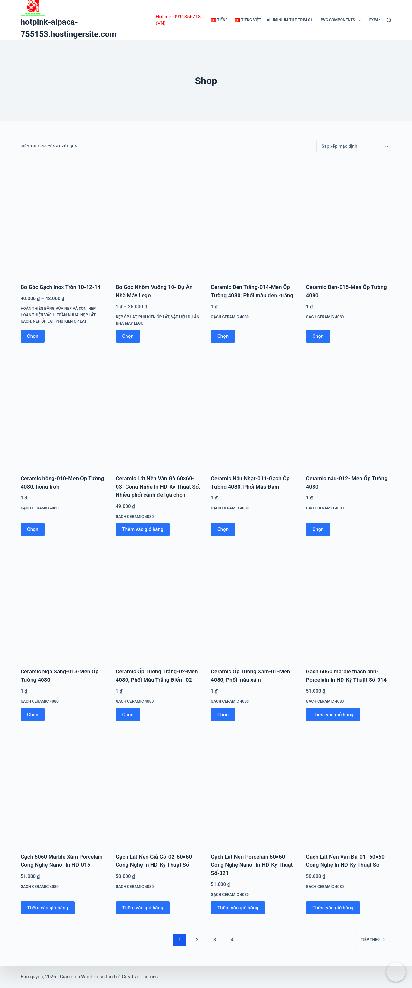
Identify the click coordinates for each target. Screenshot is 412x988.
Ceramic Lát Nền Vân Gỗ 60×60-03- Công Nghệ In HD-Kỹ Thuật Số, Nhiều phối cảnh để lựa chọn (158, 486)
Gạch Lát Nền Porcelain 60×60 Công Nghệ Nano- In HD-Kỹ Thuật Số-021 (252, 864)
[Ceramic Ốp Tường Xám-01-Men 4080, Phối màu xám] (253, 603)
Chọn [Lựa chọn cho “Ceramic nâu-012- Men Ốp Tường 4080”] (318, 529)
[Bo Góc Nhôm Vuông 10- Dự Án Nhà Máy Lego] (158, 218)
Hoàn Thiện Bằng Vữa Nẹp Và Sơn (53, 308)
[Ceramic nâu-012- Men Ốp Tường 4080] (349, 409)
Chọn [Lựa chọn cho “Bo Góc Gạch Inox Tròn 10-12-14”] (32, 336)
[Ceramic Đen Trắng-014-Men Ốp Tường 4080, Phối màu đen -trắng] (253, 218)
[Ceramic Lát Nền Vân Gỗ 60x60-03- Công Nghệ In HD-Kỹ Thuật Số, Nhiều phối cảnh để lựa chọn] (158, 409)
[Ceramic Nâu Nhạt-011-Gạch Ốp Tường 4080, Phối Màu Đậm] (253, 409)
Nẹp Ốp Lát (43, 321)
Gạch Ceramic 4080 (230, 317)
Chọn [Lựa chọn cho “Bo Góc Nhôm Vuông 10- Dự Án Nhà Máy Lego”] (128, 336)
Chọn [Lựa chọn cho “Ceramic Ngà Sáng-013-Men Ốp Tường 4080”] (32, 714)
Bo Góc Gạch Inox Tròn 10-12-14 (60, 287)
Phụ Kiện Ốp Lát (71, 321)
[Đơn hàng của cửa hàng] (353, 146)
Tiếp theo (373, 939)
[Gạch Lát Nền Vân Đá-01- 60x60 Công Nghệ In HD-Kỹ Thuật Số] (349, 788)
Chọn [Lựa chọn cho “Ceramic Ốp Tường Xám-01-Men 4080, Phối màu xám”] (223, 714)
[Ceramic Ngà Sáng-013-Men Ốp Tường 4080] (63, 603)
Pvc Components (342, 20)
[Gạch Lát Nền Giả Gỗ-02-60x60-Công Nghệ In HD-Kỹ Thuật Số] (158, 788)
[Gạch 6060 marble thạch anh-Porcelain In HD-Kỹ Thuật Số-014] (349, 603)
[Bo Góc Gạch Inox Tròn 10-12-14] (63, 218)
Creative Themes (140, 977)
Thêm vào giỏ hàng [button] (143, 529)
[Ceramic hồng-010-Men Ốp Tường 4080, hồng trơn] (63, 409)
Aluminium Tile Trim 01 (290, 20)
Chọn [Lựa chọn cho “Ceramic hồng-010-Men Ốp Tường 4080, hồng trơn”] (32, 529)
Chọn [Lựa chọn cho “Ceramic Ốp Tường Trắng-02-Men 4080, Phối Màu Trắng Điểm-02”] (128, 714)
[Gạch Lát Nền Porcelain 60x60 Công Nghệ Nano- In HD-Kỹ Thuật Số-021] (253, 788)
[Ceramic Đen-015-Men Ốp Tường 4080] (349, 218)
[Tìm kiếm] (389, 20)
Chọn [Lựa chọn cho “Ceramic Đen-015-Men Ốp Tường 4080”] (318, 336)
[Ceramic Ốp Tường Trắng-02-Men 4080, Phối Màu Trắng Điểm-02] (158, 603)
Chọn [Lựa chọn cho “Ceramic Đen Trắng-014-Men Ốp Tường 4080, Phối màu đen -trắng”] (223, 336)
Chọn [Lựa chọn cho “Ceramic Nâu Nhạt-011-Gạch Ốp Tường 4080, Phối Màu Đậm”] (223, 529)
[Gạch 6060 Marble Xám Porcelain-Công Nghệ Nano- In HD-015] (63, 788)
